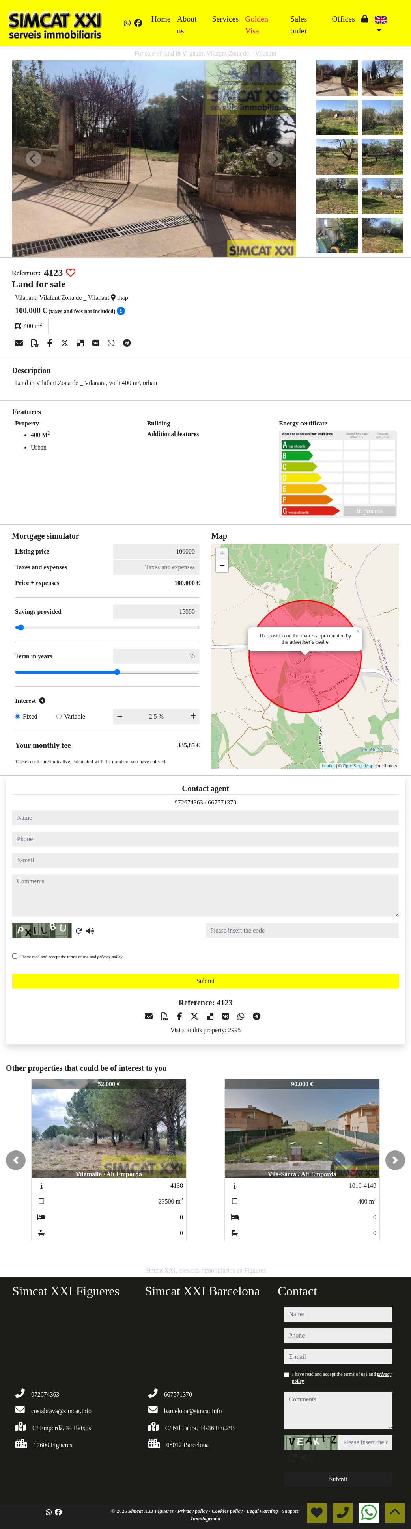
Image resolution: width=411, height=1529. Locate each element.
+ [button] (222, 554)
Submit (205, 980)
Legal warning (263, 1511)
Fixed (30, 716)
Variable (74, 716)
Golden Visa (256, 25)
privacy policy (110, 956)
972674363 (189, 802)
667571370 (222, 802)
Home (161, 19)
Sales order (298, 25)
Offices (343, 19)
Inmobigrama (205, 1519)
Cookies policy (227, 1511)
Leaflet (328, 766)
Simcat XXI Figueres (151, 1511)
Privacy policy (193, 1511)
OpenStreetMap (358, 766)
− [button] (222, 566)
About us (187, 25)
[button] (16, 1160)
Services (225, 19)
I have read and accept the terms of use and (71, 956)
